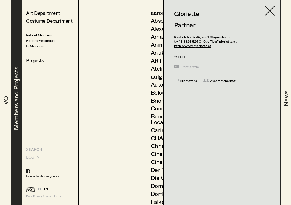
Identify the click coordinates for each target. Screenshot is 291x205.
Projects (35, 60)
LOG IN (32, 157)
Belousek (162, 92)
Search (34, 149)
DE (40, 189)
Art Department (43, 13)
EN (46, 189)
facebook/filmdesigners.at (43, 176)
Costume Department (49, 21)
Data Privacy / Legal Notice (43, 196)
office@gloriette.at (222, 41)
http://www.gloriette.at (192, 45)
